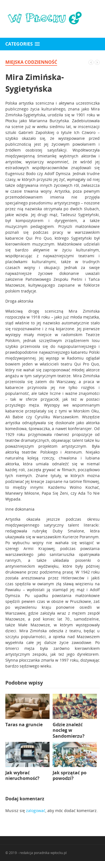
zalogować (35, 810)
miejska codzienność (31, 62)
